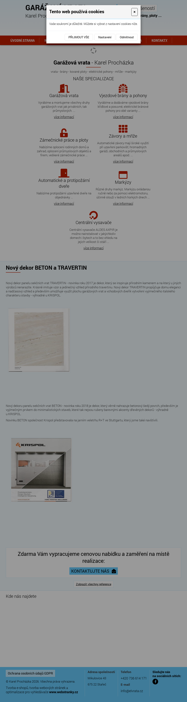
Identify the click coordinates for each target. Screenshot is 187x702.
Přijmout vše (78, 37)
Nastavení (104, 37)
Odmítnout (127, 37)
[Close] (134, 12)
